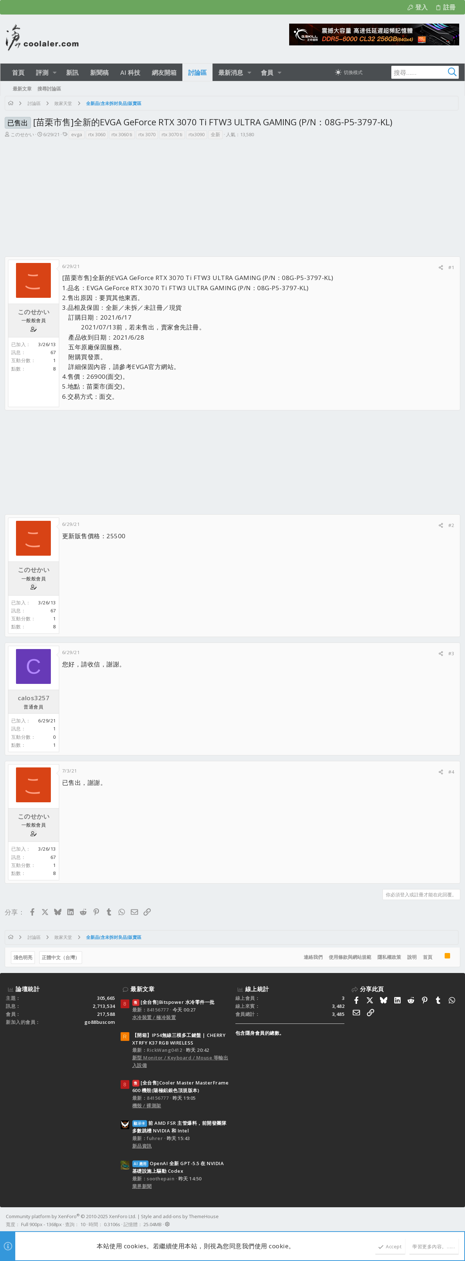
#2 (450, 525)
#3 (450, 653)
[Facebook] (456, 1220)
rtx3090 (198, 134)
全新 (216, 134)
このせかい (23, 134)
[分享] (440, 267)
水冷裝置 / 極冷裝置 (154, 1017)
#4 (450, 772)
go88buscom (99, 1022)
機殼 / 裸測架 (146, 1105)
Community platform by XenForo (71, 1216)
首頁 (426, 957)
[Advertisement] (232, 194)
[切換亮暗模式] (348, 72)
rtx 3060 (97, 134)
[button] (54, 72)
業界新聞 (142, 1186)
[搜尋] (413, 72)
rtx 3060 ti (123, 134)
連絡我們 (312, 957)
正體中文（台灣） (62, 957)
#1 (450, 267)
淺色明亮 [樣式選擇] (24, 957)
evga (77, 134)
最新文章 (142, 989)
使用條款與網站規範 (349, 957)
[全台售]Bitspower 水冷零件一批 (173, 1002)
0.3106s (112, 1224)
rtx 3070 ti (173, 134)
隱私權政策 (388, 957)
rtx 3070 (148, 134)
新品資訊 (142, 1146)
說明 (411, 957)
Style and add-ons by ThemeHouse (180, 1216)
